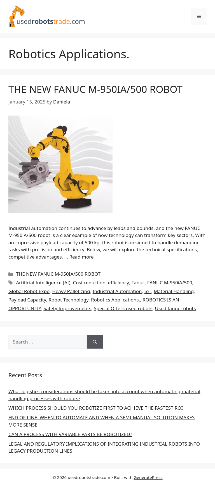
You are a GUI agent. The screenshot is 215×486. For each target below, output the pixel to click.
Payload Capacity (27, 299)
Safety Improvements (67, 308)
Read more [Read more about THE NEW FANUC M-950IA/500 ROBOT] (81, 257)
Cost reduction (89, 282)
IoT (147, 291)
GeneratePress (148, 477)
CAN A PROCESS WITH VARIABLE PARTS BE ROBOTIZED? (70, 434)
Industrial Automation (117, 291)
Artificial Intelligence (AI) (43, 282)
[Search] (95, 342)
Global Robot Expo (29, 291)
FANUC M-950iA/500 (169, 282)
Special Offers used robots (123, 308)
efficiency (118, 282)
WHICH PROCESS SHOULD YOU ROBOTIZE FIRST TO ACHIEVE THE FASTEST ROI (95, 408)
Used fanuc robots (175, 308)
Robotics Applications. (115, 299)
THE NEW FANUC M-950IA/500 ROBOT (95, 89)
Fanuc (138, 282)
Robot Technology (69, 299)
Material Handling (174, 291)
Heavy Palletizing (71, 291)
